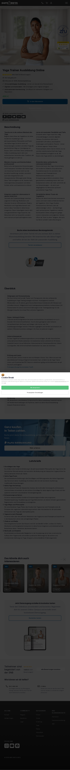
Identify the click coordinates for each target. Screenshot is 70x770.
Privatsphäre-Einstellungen (35, 392)
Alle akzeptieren (35, 387)
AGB (5, 383)
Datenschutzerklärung (60, 381)
